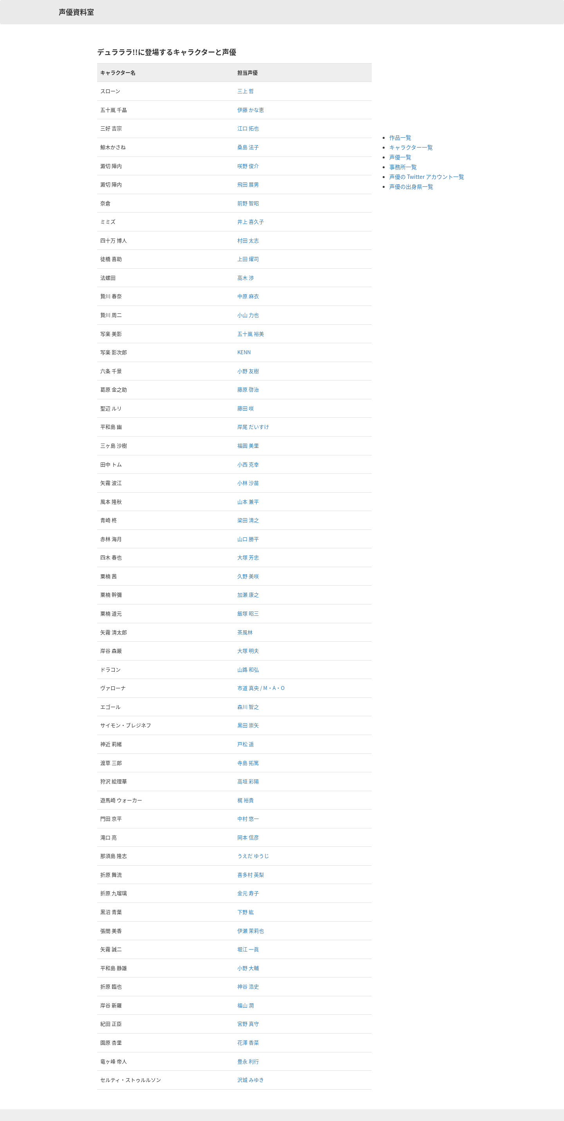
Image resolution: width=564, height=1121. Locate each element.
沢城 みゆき (250, 1079)
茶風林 (245, 632)
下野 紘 (245, 911)
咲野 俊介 (248, 165)
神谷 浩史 (248, 986)
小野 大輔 (248, 968)
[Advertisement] (420, 86)
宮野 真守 (248, 1023)
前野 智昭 (248, 203)
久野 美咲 (248, 576)
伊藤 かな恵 (250, 109)
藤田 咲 (245, 408)
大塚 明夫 (248, 650)
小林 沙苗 (248, 482)
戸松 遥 (245, 744)
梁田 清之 (248, 520)
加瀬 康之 (248, 594)
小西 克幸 (248, 464)
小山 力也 (248, 314)
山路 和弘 (248, 669)
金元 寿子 (248, 893)
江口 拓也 (248, 128)
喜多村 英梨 (250, 874)
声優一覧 (400, 157)
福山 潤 (245, 1005)
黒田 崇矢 (248, 725)
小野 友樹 (248, 371)
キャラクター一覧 (411, 147)
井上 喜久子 (250, 221)
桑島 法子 (248, 147)
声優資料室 (76, 12)
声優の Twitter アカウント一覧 (426, 176)
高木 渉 (245, 277)
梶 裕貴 (245, 800)
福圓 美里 (248, 445)
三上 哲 (245, 91)
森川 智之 (248, 706)
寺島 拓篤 (248, 762)
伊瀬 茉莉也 (250, 930)
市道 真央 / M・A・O (261, 688)
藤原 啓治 (248, 389)
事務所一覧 (403, 167)
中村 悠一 (248, 818)
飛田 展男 (248, 184)
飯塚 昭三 (248, 613)
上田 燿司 (248, 258)
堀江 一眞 (248, 949)
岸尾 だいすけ (253, 426)
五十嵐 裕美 (250, 333)
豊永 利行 (248, 1061)
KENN (244, 352)
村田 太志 (248, 240)
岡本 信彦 (248, 837)
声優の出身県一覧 (411, 186)
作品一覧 (400, 137)
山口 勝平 (248, 538)
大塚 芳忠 (248, 557)
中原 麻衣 (248, 296)
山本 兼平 (248, 501)
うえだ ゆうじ (253, 855)
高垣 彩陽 (248, 781)
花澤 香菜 (248, 1042)
